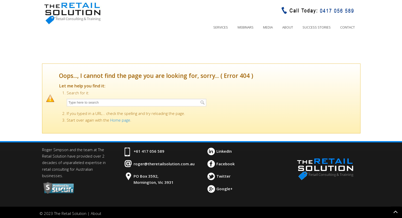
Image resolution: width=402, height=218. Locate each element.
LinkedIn (224, 151)
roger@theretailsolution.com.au (164, 163)
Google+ (224, 188)
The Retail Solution (72, 13)
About (96, 213)
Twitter (223, 176)
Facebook (225, 163)
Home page (120, 120)
